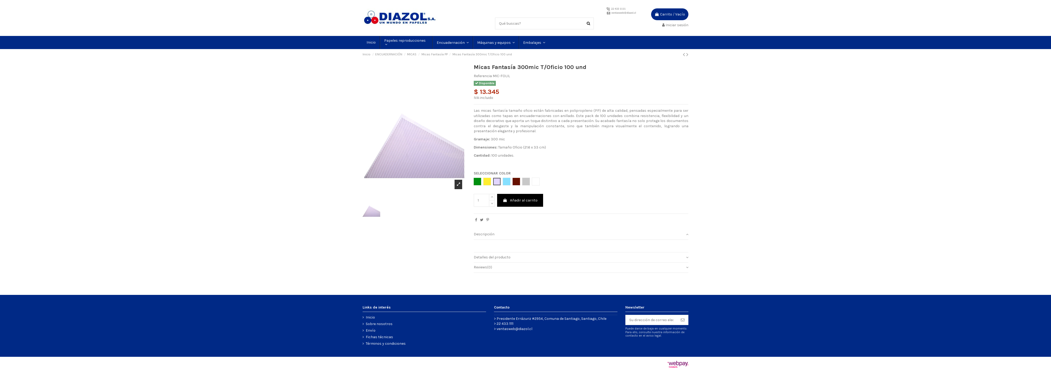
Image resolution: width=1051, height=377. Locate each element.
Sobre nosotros (379, 324)
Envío (370, 330)
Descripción (581, 234)
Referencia (483, 76)
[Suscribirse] (682, 320)
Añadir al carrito (520, 200)
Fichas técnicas (379, 337)
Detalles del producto (581, 257)
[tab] (581, 235)
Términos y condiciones (386, 343)
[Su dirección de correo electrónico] (651, 320)
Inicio (370, 317)
